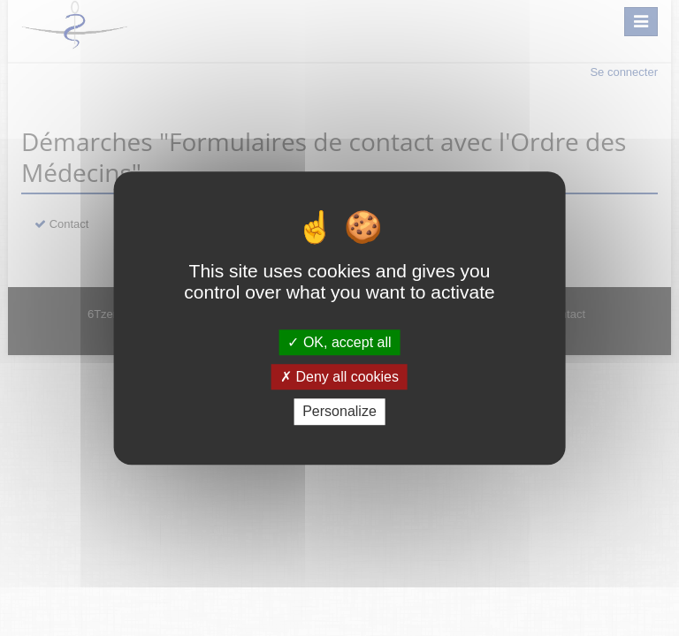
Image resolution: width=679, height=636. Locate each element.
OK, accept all (339, 342)
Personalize (339, 412)
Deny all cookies (339, 376)
